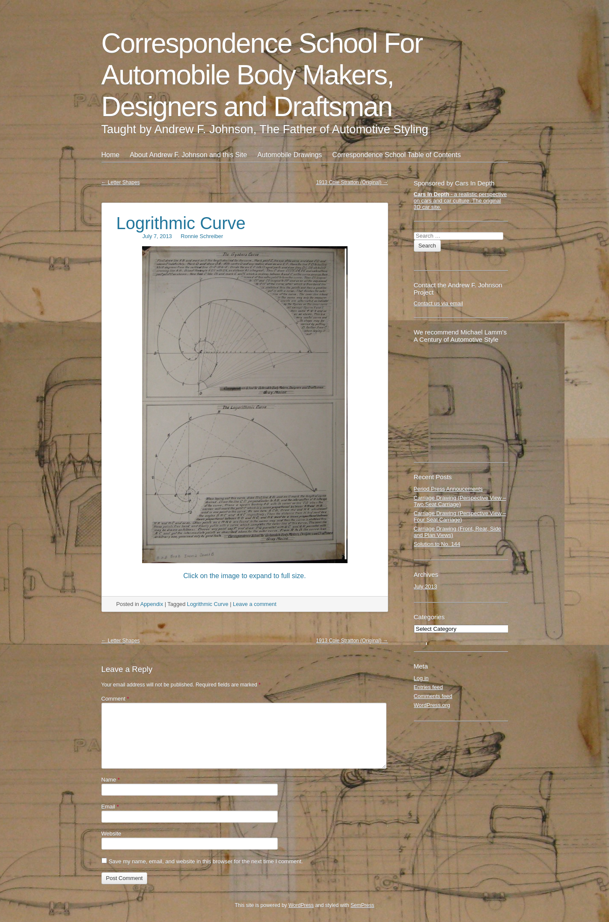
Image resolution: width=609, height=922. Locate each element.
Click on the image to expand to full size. (244, 575)
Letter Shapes (120, 182)
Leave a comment (254, 604)
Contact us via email (438, 303)
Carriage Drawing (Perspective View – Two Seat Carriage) (460, 501)
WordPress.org (432, 705)
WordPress (301, 905)
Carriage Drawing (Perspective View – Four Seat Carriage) (460, 516)
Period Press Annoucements (448, 489)
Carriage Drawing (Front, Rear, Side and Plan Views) (457, 531)
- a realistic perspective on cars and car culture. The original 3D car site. (460, 200)
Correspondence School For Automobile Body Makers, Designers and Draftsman (261, 75)
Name (110, 779)
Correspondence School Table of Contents (396, 154)
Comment (115, 698)
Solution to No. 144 (437, 544)
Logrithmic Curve (181, 223)
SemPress (362, 905)
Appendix (151, 604)
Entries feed (428, 687)
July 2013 (425, 586)
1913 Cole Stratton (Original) (352, 182)
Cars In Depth (431, 194)
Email (110, 806)
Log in (421, 678)
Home (110, 154)
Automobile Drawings (289, 154)
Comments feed (433, 696)
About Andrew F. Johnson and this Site (188, 154)
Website (111, 833)
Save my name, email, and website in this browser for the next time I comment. (206, 861)
